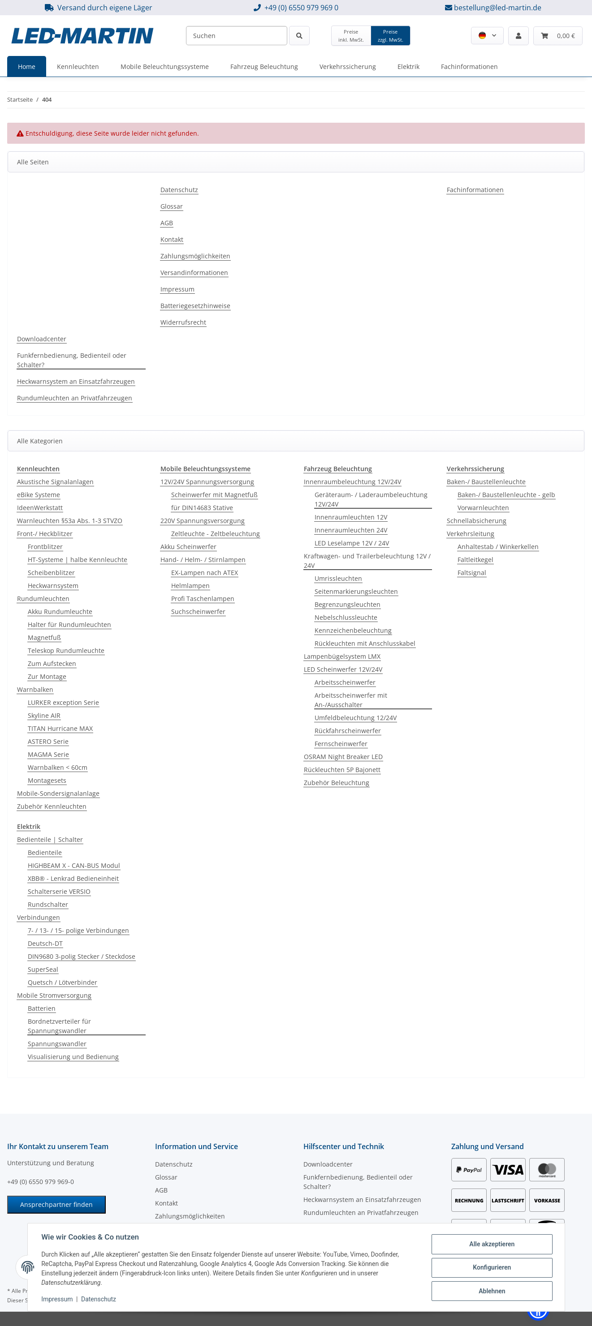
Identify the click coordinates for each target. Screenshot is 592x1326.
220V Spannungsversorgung (202, 520)
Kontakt (171, 239)
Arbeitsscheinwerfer (345, 682)
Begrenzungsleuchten (347, 604)
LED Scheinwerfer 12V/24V (343, 669)
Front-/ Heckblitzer (45, 533)
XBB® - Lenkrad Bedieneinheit (73, 878)
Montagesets (47, 780)
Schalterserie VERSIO (59, 891)
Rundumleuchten (43, 598)
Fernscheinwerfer (341, 743)
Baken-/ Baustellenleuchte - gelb (506, 494)
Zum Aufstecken (52, 663)
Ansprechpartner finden (56, 1204)
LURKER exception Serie (63, 702)
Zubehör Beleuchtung (336, 782)
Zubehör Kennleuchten (51, 806)
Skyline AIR (44, 715)
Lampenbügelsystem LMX (342, 656)
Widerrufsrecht (183, 322)
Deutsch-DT (45, 943)
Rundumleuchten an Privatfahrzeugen (74, 398)
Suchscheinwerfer (198, 611)
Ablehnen (491, 1290)
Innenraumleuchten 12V (351, 517)
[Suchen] (236, 35)
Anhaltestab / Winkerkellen (498, 546)
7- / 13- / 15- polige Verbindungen (78, 930)
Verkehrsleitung (470, 533)
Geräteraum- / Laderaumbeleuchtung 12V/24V (371, 499)
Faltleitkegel (475, 559)
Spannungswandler (57, 1043)
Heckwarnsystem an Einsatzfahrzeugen (76, 381)
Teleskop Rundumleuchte (66, 650)
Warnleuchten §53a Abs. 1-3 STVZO (69, 520)
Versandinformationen (194, 272)
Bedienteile (45, 852)
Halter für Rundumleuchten (69, 624)
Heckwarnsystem (53, 585)
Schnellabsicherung (476, 520)
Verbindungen (38, 917)
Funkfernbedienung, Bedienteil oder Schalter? (71, 360)
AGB (166, 223)
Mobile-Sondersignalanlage (58, 793)
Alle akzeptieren (491, 1244)
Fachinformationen (475, 189)
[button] (487, 35)
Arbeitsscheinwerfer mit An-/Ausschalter (351, 700)
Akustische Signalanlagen (55, 481)
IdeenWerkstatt (40, 507)
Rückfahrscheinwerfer (348, 730)
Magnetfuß (44, 637)
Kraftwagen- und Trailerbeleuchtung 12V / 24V (367, 561)
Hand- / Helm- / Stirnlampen (203, 559)
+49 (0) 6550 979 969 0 (301, 8)
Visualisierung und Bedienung (73, 1056)
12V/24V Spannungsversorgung (207, 481)
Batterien (42, 1008)
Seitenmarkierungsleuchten (356, 591)
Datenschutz (99, 1299)
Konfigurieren (491, 1267)
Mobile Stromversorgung (54, 995)
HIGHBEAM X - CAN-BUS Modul (74, 865)
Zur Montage (47, 676)
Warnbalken (35, 689)
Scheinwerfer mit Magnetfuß (214, 494)
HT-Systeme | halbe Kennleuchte (77, 559)
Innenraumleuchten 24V (351, 530)
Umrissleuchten (338, 578)
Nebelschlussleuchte (346, 617)
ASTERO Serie (48, 741)
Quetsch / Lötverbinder (62, 982)
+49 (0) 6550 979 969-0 (40, 1181)
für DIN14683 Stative (202, 507)
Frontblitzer (45, 546)
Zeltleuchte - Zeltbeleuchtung (215, 533)
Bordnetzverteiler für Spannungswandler (59, 1026)
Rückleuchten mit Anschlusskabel (365, 643)
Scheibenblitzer (51, 572)
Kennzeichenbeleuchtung (353, 630)
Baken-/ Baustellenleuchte (486, 481)
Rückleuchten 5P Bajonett (342, 769)
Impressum (57, 1299)
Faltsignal (472, 572)
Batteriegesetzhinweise (195, 305)
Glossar (171, 206)
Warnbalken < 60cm (57, 767)
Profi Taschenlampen (202, 598)
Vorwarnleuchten (483, 507)
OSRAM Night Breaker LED (343, 756)
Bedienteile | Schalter (50, 839)
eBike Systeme (38, 494)
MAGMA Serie (48, 754)
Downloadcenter (41, 339)
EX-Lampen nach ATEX (204, 572)
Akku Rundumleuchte (60, 611)
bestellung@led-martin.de (497, 8)
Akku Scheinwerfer (188, 546)
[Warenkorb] (558, 35)
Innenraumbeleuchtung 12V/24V (352, 481)
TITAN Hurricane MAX (60, 728)
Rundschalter (48, 904)
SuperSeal (43, 969)
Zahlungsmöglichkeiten (195, 256)
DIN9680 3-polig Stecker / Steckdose (81, 956)
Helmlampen (190, 585)
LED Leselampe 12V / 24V (352, 543)
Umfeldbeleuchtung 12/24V (356, 717)
